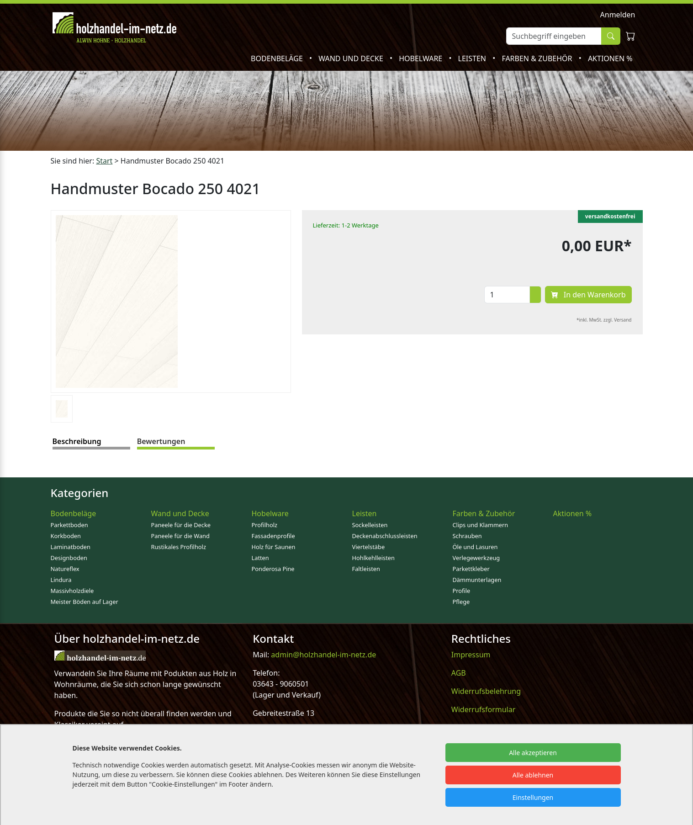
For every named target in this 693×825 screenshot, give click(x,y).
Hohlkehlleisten (373, 558)
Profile (462, 591)
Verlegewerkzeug (476, 558)
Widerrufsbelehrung (486, 691)
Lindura (61, 580)
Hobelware (421, 58)
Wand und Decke (351, 58)
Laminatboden (70, 547)
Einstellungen (533, 797)
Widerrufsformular (483, 709)
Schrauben (467, 536)
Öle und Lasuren (475, 547)
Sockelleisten (370, 525)
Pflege (461, 602)
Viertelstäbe (368, 547)
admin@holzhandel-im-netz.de (323, 655)
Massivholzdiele (72, 591)
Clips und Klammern (480, 525)
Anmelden (617, 15)
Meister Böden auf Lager (84, 602)
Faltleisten (366, 569)
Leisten (473, 58)
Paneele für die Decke (181, 525)
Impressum (471, 655)
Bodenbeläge (278, 58)
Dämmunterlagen (477, 580)
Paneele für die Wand (180, 536)
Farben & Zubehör (538, 58)
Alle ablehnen (533, 775)
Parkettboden (69, 525)
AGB (458, 673)
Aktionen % (610, 58)
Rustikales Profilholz (178, 547)
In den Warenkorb (588, 295)
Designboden (69, 558)
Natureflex (65, 569)
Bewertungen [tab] (161, 441)
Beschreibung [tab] (77, 441)
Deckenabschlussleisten (385, 536)
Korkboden (66, 536)
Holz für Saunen (274, 547)
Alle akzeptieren (533, 752)
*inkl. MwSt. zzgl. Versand (604, 320)
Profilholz (265, 525)
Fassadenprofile (273, 536)
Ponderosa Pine (273, 569)
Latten (260, 558)
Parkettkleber (471, 569)
